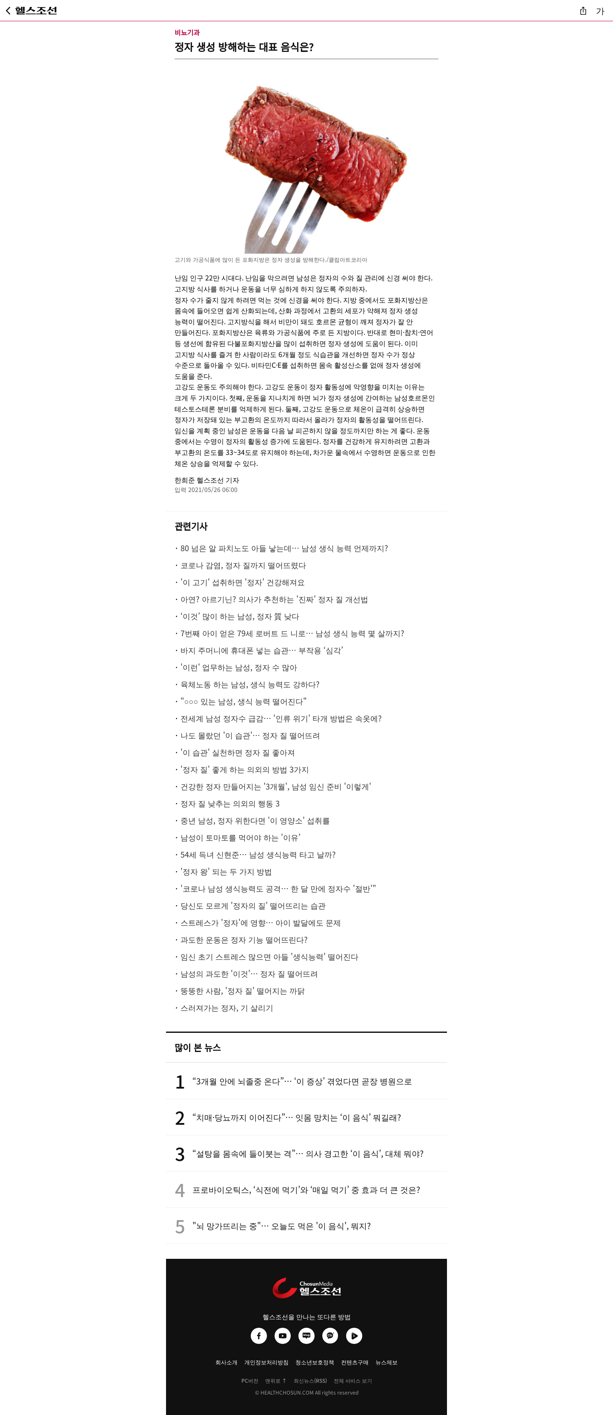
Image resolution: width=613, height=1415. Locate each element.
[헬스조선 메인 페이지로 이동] (36, 10)
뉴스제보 (386, 1362)
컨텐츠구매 (355, 1362)
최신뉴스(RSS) (310, 1380)
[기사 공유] (583, 10)
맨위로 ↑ (276, 1380)
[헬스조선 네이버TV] (354, 1335)
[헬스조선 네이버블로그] (306, 1335)
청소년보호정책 (314, 1362)
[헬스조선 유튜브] (282, 1335)
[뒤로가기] (8, 10)
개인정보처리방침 (266, 1362)
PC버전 (249, 1380)
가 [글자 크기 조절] (600, 10)
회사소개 (226, 1362)
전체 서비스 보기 (353, 1380)
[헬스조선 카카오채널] (330, 1335)
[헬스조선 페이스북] (258, 1335)
